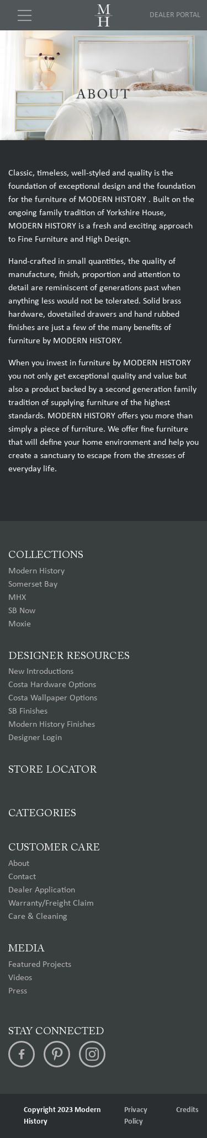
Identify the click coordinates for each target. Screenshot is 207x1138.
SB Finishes (27, 711)
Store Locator (52, 770)
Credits (187, 1110)
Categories (42, 814)
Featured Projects (39, 964)
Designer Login (35, 737)
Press (17, 991)
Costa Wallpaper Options (52, 698)
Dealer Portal (175, 15)
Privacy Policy (135, 1116)
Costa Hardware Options (52, 684)
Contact (22, 877)
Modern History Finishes (51, 724)
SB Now (21, 611)
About (18, 863)
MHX (17, 597)
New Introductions (40, 671)
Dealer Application (41, 890)
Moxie (19, 624)
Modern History (36, 571)
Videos (20, 978)
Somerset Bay (32, 584)
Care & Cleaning (37, 916)
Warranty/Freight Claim (51, 903)
